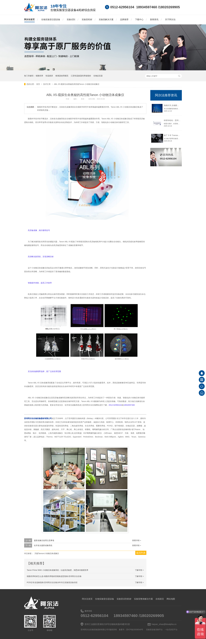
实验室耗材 (87, 19)
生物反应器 (98, 76)
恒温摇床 (49, 76)
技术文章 (47, 84)
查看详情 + (136, 540)
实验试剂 (71, 19)
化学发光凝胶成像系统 (43, 545)
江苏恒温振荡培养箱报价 (81, 76)
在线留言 (160, 599)
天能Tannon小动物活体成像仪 (46, 553)
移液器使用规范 (61, 76)
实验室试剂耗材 (124, 599)
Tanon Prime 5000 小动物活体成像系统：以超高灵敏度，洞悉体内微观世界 (57, 570)
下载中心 (139, 19)
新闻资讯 (154, 19)
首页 (38, 84)
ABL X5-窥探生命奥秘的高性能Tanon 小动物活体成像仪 (76, 84)
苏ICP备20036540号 (134, 630)
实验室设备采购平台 (154, 630)
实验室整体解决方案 (143, 599)
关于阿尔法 (170, 19)
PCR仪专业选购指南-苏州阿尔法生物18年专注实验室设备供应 (52, 582)
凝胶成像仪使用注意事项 (44, 540)
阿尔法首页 (29, 19)
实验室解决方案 (106, 19)
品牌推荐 (124, 19)
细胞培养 (39, 76)
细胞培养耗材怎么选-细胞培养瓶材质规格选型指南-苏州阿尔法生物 (54, 576)
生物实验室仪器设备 (50, 19)
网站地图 (171, 599)
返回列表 (141, 552)
